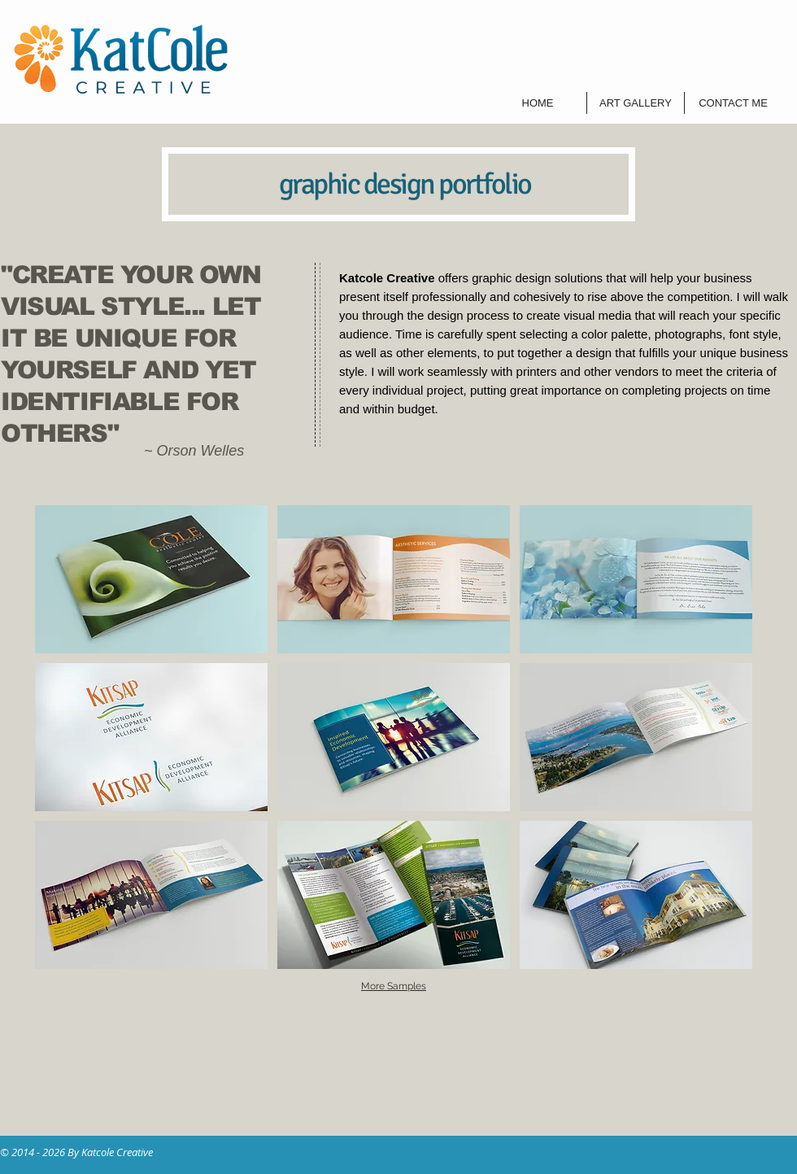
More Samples (393, 986)
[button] (151, 579)
